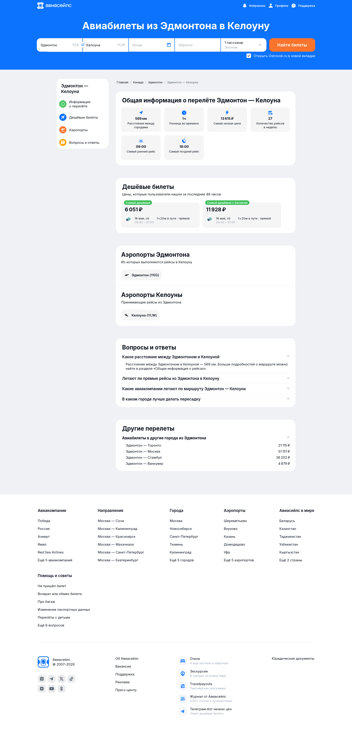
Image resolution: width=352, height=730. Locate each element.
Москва (176, 521)
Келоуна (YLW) (140, 315)
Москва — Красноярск (116, 536)
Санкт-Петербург (184, 536)
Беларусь (287, 521)
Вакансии (123, 666)
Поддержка (124, 674)
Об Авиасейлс (127, 658)
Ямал (42, 544)
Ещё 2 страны (290, 560)
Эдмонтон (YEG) (141, 275)
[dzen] (41, 688)
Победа (44, 521)
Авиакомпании (52, 510)
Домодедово (234, 544)
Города (176, 510)
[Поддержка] (303, 5)
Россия (44, 528)
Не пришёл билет (52, 586)
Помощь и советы (55, 575)
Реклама (122, 682)
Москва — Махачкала (116, 544)
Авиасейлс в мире (296, 510)
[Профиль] (278, 5)
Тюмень (176, 544)
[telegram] (51, 678)
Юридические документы (293, 658)
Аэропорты (234, 510)
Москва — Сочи (111, 521)
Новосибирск (181, 528)
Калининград (180, 552)
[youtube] (51, 688)
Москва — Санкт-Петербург (121, 552)
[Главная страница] (54, 5)
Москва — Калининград (117, 528)
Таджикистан (290, 536)
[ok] (61, 688)
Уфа (227, 552)
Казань (229, 536)
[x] (61, 678)
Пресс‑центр (125, 690)
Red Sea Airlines (51, 552)
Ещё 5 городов (182, 560)
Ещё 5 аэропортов (239, 560)
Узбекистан (288, 544)
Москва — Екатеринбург (118, 560)
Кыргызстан (289, 552)
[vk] (41, 678)
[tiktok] (71, 678)
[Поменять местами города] (83, 45)
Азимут (44, 536)
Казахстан (287, 528)
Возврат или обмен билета (60, 594)
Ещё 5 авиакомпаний (55, 560)
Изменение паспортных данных (64, 609)
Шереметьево (235, 521)
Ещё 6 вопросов (51, 625)
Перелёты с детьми (54, 617)
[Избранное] (253, 5)
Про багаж (46, 601)
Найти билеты (292, 45)
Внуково (231, 528)
